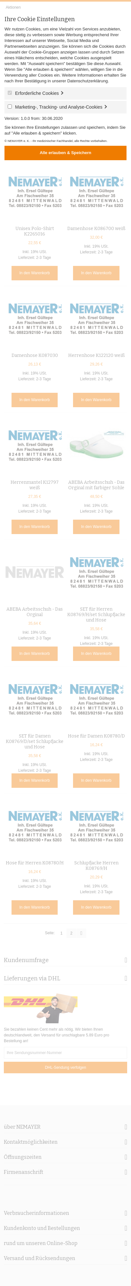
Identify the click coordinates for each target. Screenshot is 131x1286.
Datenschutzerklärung (87, 80)
